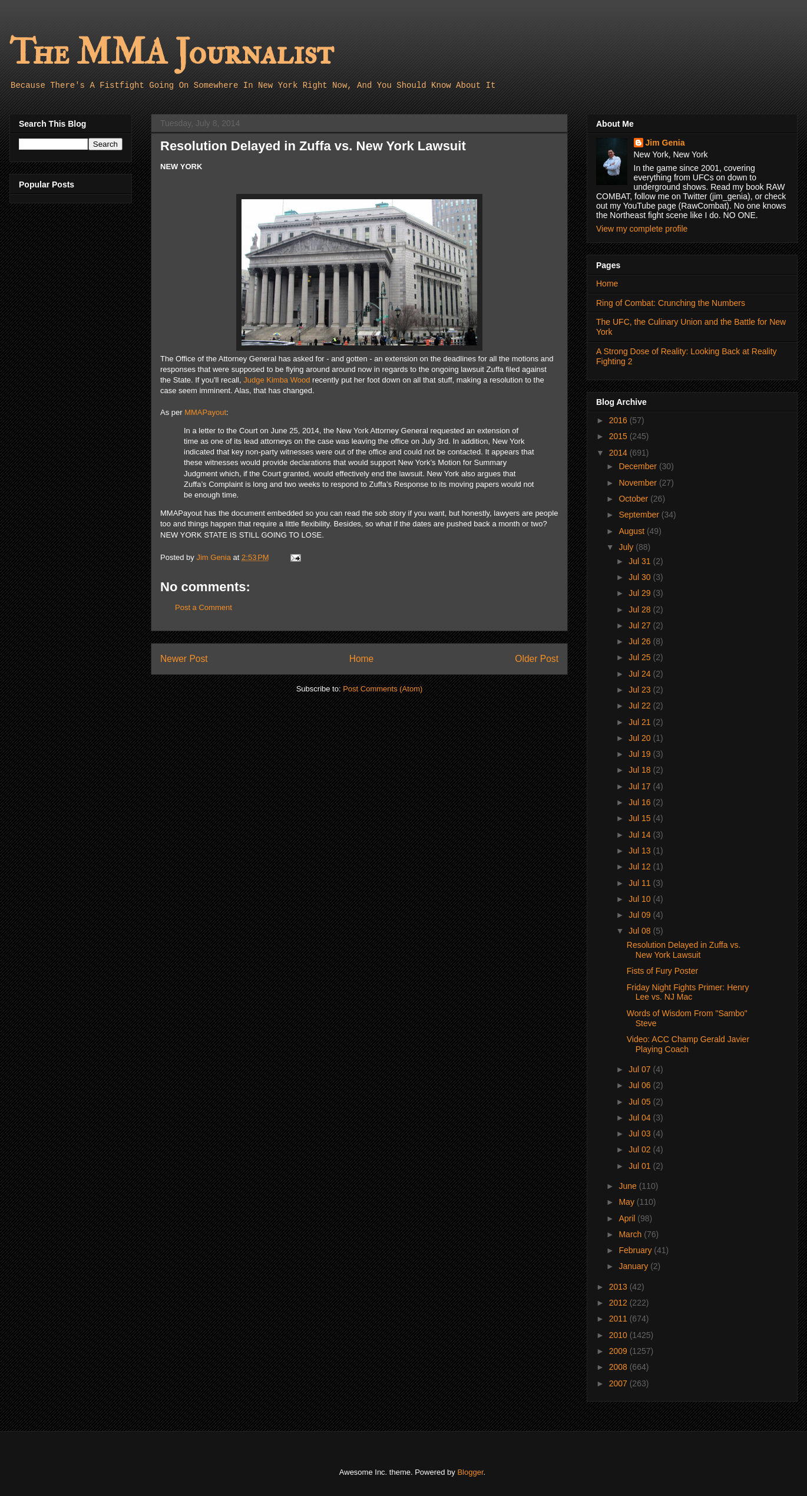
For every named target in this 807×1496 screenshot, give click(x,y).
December (639, 466)
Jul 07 (641, 1069)
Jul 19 (641, 754)
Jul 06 (641, 1085)
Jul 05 (641, 1101)
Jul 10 (641, 899)
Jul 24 (641, 673)
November (639, 482)
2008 (619, 1367)
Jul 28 (641, 609)
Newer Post (184, 659)
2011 (619, 1318)
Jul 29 (641, 593)
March (631, 1234)
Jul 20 (641, 738)
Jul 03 (641, 1133)
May (627, 1202)
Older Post (536, 659)
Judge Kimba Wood (276, 379)
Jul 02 (641, 1149)
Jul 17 (641, 786)
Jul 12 (641, 866)
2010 (619, 1335)
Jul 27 (641, 625)
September (640, 514)
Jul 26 (641, 641)
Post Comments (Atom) (382, 688)
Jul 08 (641, 930)
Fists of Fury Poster (662, 971)
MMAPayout (205, 412)
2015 (619, 436)
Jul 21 (641, 722)
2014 (619, 452)
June (629, 1186)
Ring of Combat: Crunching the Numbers (670, 303)
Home (361, 659)
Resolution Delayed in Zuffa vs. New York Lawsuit (684, 950)
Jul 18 (641, 770)
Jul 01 (641, 1166)
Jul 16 (641, 802)
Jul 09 (641, 915)
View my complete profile (641, 228)
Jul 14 (641, 834)
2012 (619, 1302)
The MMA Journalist (171, 53)
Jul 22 (641, 705)
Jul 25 (641, 657)
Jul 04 (641, 1117)
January (634, 1266)
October (634, 498)
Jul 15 (641, 818)
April (628, 1218)
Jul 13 (641, 850)
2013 (619, 1286)
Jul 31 (641, 561)
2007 (619, 1383)
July (627, 547)
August (632, 531)
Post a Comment (203, 607)
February (636, 1250)
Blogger (470, 1472)
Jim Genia (665, 142)
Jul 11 (641, 883)
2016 (619, 420)
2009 (619, 1351)
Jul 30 (641, 577)
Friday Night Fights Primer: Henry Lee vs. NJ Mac (688, 992)
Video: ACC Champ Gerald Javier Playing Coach (688, 1044)
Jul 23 (641, 689)
